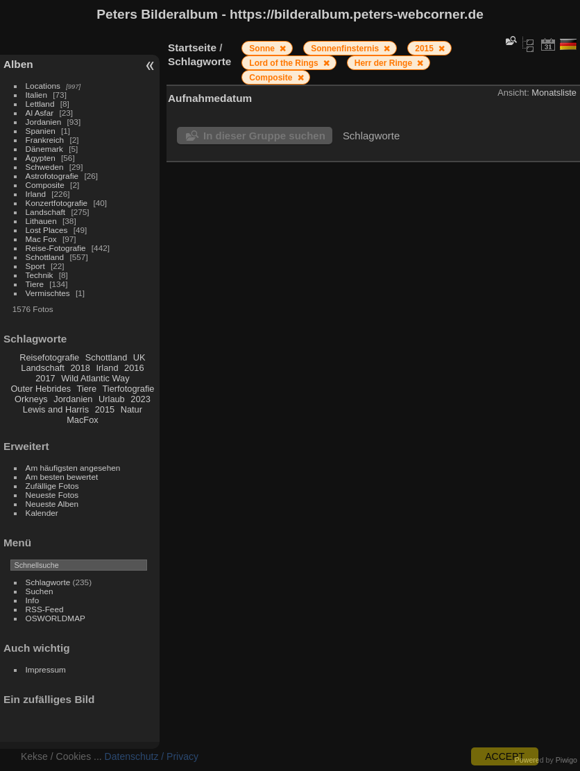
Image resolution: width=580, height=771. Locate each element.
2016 (134, 368)
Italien (36, 94)
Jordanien (44, 121)
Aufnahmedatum (210, 98)
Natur (131, 409)
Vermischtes (48, 292)
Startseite (192, 47)
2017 (45, 378)
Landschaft (46, 211)
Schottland (45, 256)
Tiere (35, 283)
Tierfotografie (129, 388)
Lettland (40, 103)
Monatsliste (554, 92)
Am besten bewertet (62, 476)
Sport (35, 265)
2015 (104, 409)
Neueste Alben (52, 503)
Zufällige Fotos (52, 485)
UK (139, 357)
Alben (18, 64)
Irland (36, 193)
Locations (43, 85)
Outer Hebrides (40, 388)
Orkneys (31, 399)
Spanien (41, 130)
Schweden (45, 166)
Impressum (46, 669)
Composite (45, 184)
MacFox (83, 420)
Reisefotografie (49, 357)
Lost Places (47, 229)
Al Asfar (40, 112)
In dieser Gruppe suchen (264, 135)
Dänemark (44, 148)
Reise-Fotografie (56, 247)
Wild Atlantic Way (95, 378)
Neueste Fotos (52, 494)
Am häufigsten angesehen (73, 467)
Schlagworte (48, 582)
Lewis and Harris (56, 409)
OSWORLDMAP (55, 618)
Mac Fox (41, 238)
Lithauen (41, 220)
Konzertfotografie (57, 202)
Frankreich (45, 139)
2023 (140, 399)
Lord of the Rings (285, 63)
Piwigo (566, 760)
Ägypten (41, 157)
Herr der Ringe (385, 63)
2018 (79, 368)
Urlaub (112, 399)
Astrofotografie (52, 175)
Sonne (263, 48)
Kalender (42, 512)
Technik (39, 274)
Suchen (39, 591)
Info (33, 600)
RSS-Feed (45, 609)
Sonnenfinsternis (346, 48)
